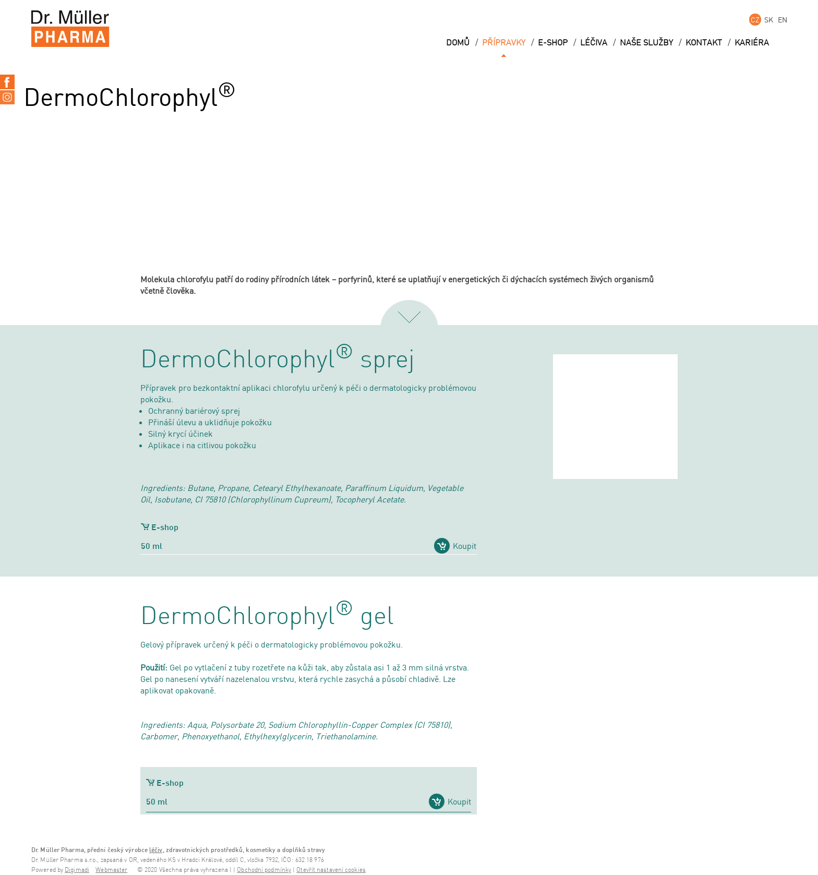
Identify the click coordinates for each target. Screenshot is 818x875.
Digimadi (77, 870)
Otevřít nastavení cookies (331, 870)
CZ (755, 19)
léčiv (156, 850)
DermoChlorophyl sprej (277, 360)
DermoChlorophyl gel (267, 617)
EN (782, 19)
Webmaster (111, 870)
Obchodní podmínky (264, 870)
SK (768, 19)
